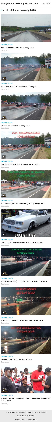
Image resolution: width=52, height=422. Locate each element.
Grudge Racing (20, 419)
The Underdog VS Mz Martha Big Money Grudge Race (23, 203)
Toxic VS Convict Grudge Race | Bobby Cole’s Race (22, 320)
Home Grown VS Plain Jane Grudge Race (18, 47)
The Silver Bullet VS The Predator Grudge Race (20, 87)
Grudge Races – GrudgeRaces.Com (19, 3)
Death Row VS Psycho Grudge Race (16, 126)
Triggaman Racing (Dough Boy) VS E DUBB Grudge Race (24, 281)
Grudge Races (7, 44)
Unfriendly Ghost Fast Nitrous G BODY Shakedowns (22, 242)
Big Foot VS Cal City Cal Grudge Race (16, 359)
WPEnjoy (32, 415)
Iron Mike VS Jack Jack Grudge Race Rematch (20, 164)
